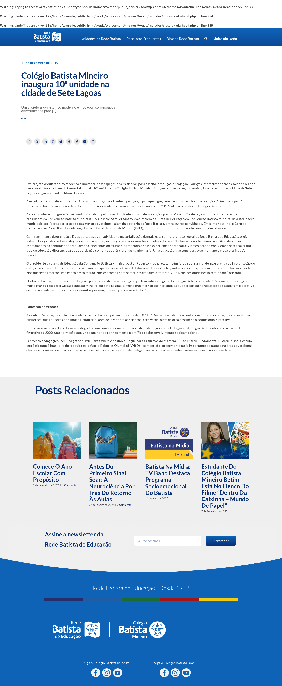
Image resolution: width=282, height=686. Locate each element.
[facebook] (95, 670)
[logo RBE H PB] (47, 33)
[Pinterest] (77, 141)
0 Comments (69, 485)
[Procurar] (205, 39)
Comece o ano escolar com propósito (52, 473)
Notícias (25, 118)
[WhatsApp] (53, 141)
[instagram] (106, 670)
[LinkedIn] (45, 141)
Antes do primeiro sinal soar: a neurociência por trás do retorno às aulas (112, 483)
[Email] (85, 141)
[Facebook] (29, 141)
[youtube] (117, 670)
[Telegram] (61, 141)
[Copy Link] (93, 141)
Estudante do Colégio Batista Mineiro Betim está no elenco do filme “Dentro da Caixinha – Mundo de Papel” (225, 486)
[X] (37, 141)
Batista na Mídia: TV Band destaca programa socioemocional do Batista (167, 479)
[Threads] (69, 141)
